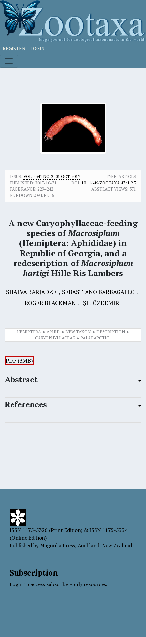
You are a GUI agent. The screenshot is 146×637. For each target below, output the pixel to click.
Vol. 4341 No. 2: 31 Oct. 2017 (51, 176)
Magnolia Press (57, 545)
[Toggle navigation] (9, 61)
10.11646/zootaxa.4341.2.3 (108, 183)
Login (37, 48)
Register (14, 48)
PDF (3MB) (19, 360)
